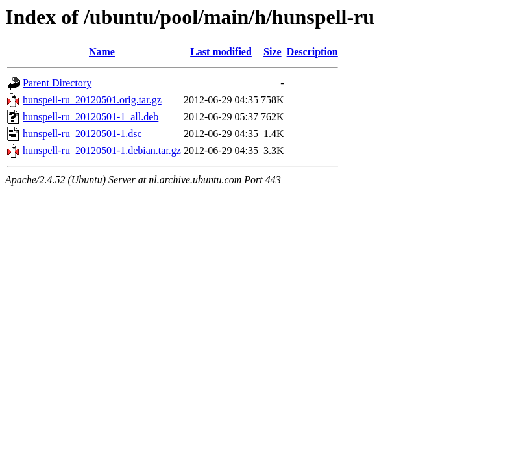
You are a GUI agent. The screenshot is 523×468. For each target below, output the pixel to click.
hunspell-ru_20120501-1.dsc (82, 133)
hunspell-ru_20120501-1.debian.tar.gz (102, 150)
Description (312, 51)
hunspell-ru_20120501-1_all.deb (90, 116)
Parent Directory (57, 82)
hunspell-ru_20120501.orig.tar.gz (92, 99)
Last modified (221, 51)
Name (102, 51)
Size (272, 51)
